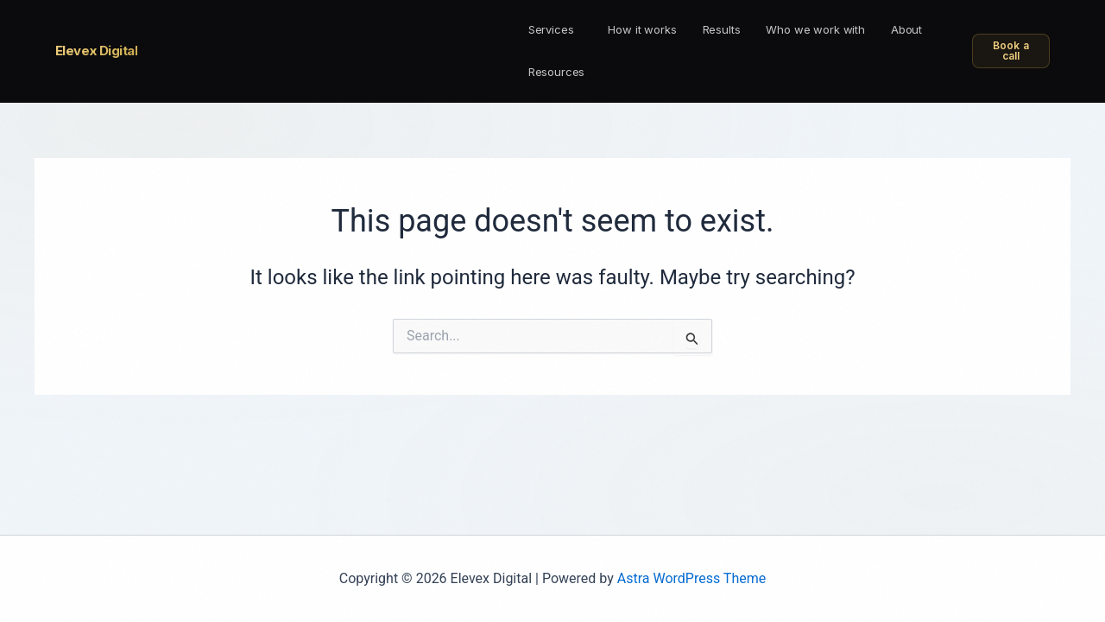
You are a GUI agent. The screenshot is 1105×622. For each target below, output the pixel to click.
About (906, 29)
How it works (642, 29)
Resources (556, 72)
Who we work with (815, 29)
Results (722, 29)
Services (551, 29)
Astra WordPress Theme (691, 578)
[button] (555, 30)
